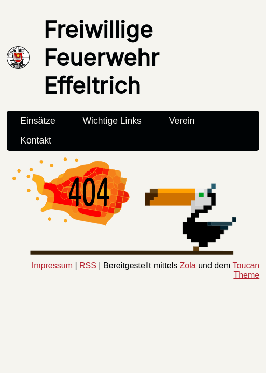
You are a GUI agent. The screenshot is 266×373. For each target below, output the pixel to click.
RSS (87, 265)
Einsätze (37, 121)
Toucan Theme (246, 270)
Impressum (52, 265)
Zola (188, 265)
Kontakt (35, 140)
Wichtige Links (111, 121)
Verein (182, 121)
